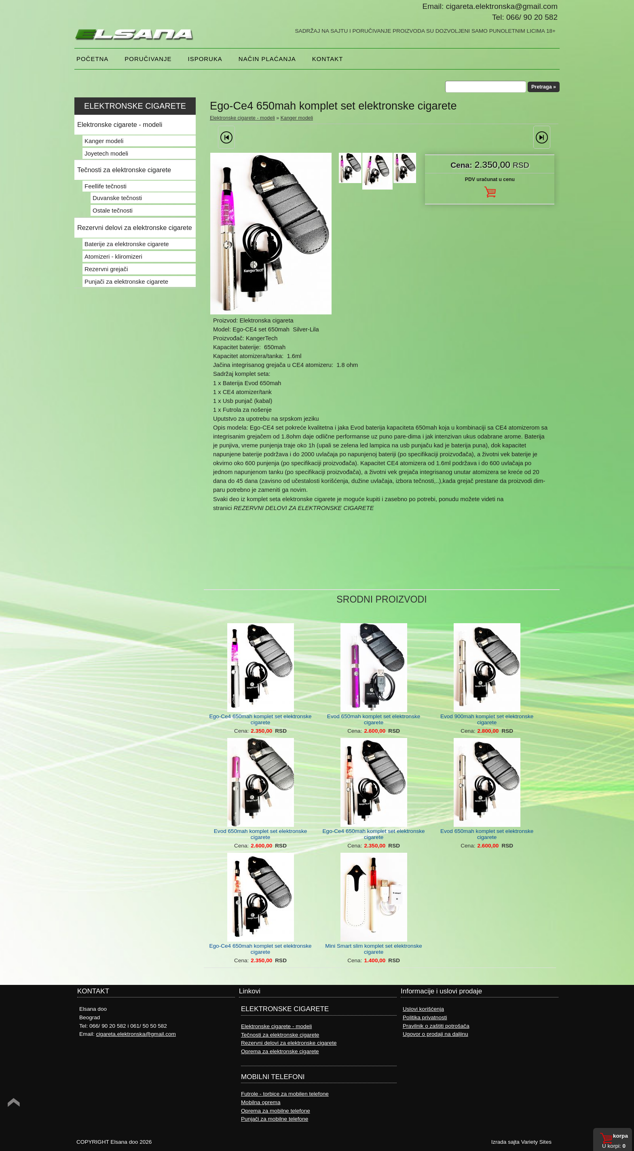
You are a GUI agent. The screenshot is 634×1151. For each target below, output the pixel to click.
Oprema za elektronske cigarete (280, 1051)
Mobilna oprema (260, 1102)
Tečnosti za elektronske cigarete (124, 169)
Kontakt (327, 58)
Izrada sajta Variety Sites (521, 1142)
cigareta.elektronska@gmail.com (136, 1034)
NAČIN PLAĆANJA (267, 58)
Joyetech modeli (106, 153)
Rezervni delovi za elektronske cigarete (134, 227)
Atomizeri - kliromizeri (113, 256)
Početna (92, 58)
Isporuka (205, 58)
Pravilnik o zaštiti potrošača (436, 1026)
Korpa (620, 1136)
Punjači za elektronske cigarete (126, 281)
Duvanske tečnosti (117, 197)
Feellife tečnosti (106, 186)
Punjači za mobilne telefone (274, 1119)
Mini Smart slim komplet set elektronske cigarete (373, 949)
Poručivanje (148, 58)
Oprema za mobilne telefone (275, 1111)
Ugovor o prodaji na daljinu (435, 1034)
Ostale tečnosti (113, 210)
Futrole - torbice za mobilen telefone (285, 1094)
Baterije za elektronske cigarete (127, 243)
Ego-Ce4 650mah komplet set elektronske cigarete (260, 719)
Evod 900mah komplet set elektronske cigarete (486, 719)
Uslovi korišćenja (423, 1009)
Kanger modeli (297, 118)
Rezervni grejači (106, 269)
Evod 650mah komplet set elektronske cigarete (373, 719)
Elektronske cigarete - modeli (242, 118)
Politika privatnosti (425, 1017)
